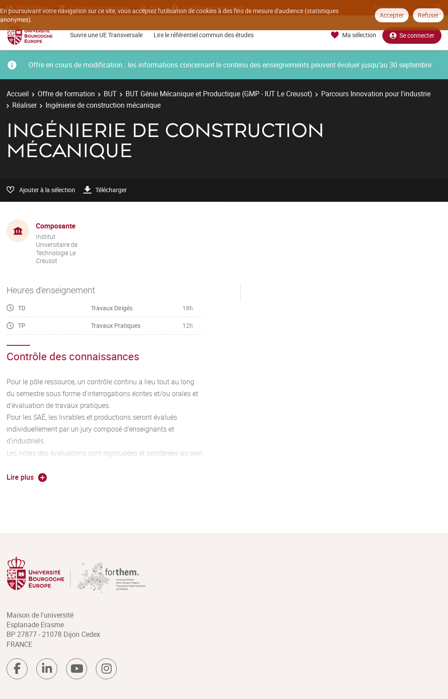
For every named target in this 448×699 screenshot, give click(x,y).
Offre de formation (66, 93)
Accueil (18, 93)
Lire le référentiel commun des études (204, 35)
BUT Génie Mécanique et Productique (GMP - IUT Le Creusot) (219, 93)
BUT (110, 93)
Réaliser (24, 105)
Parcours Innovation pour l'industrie (375, 93)
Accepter (392, 15)
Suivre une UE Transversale (106, 35)
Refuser (428, 15)
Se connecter (411, 35)
